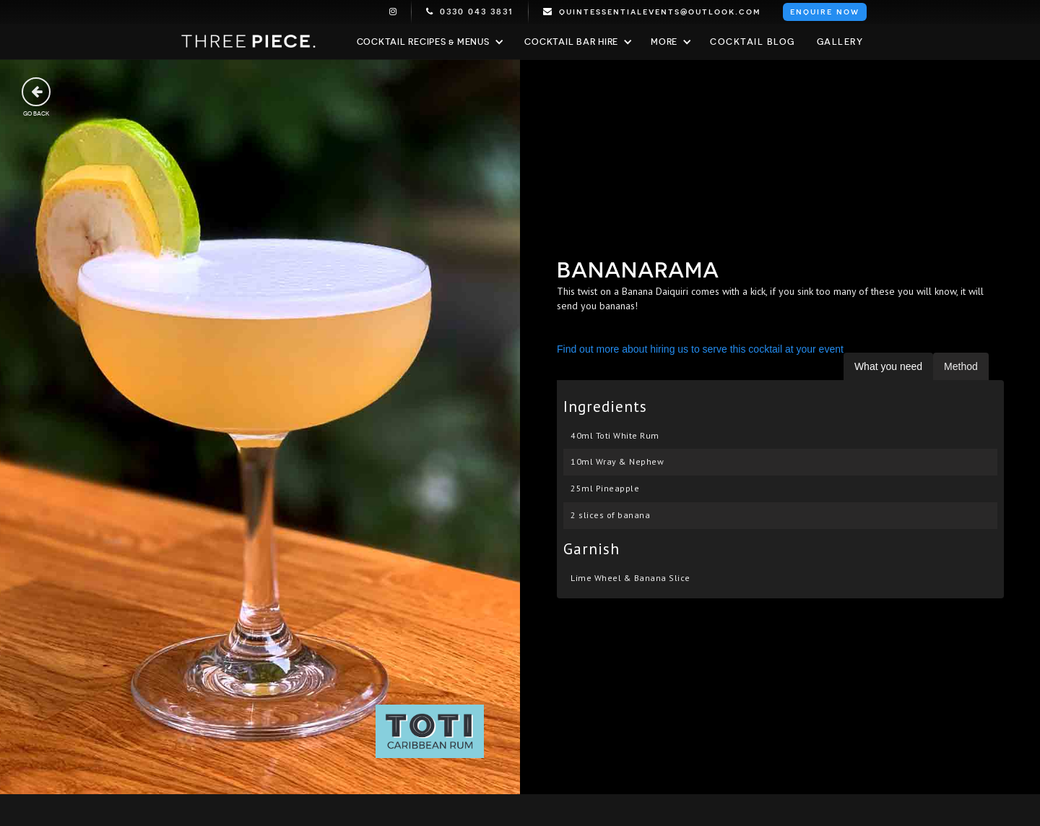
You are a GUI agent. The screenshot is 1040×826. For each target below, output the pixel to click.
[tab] (888, 366)
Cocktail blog (752, 42)
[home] (249, 41)
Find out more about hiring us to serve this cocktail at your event (700, 349)
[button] (428, 42)
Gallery (840, 42)
